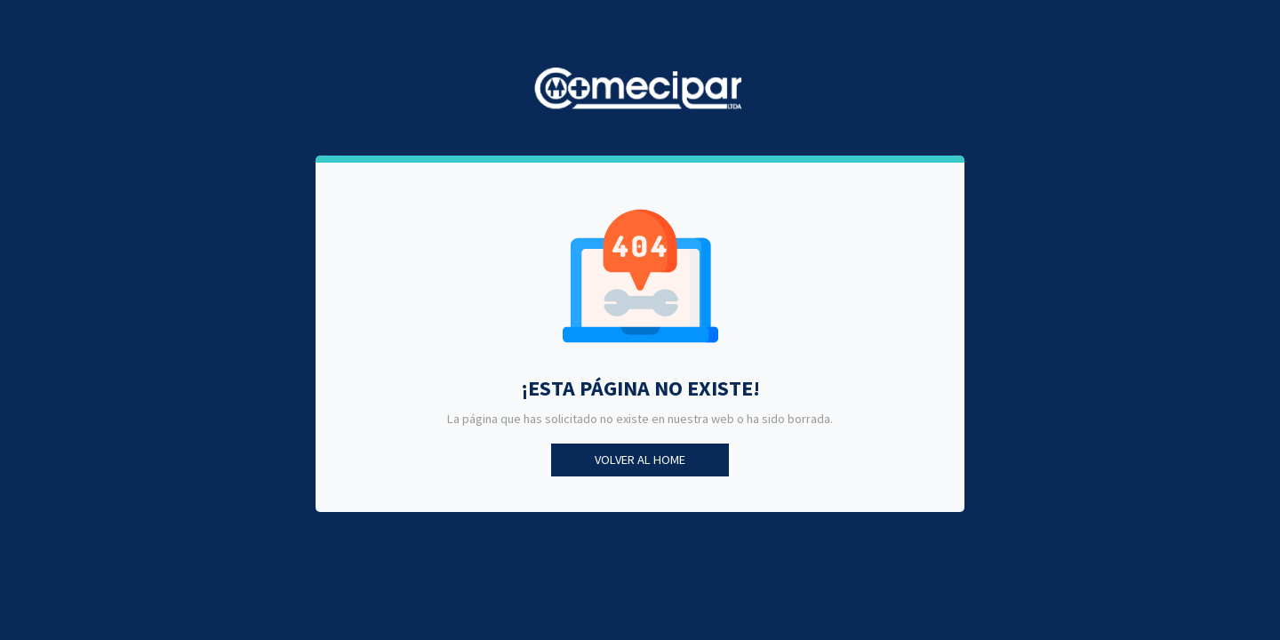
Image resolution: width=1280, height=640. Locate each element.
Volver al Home (640, 460)
